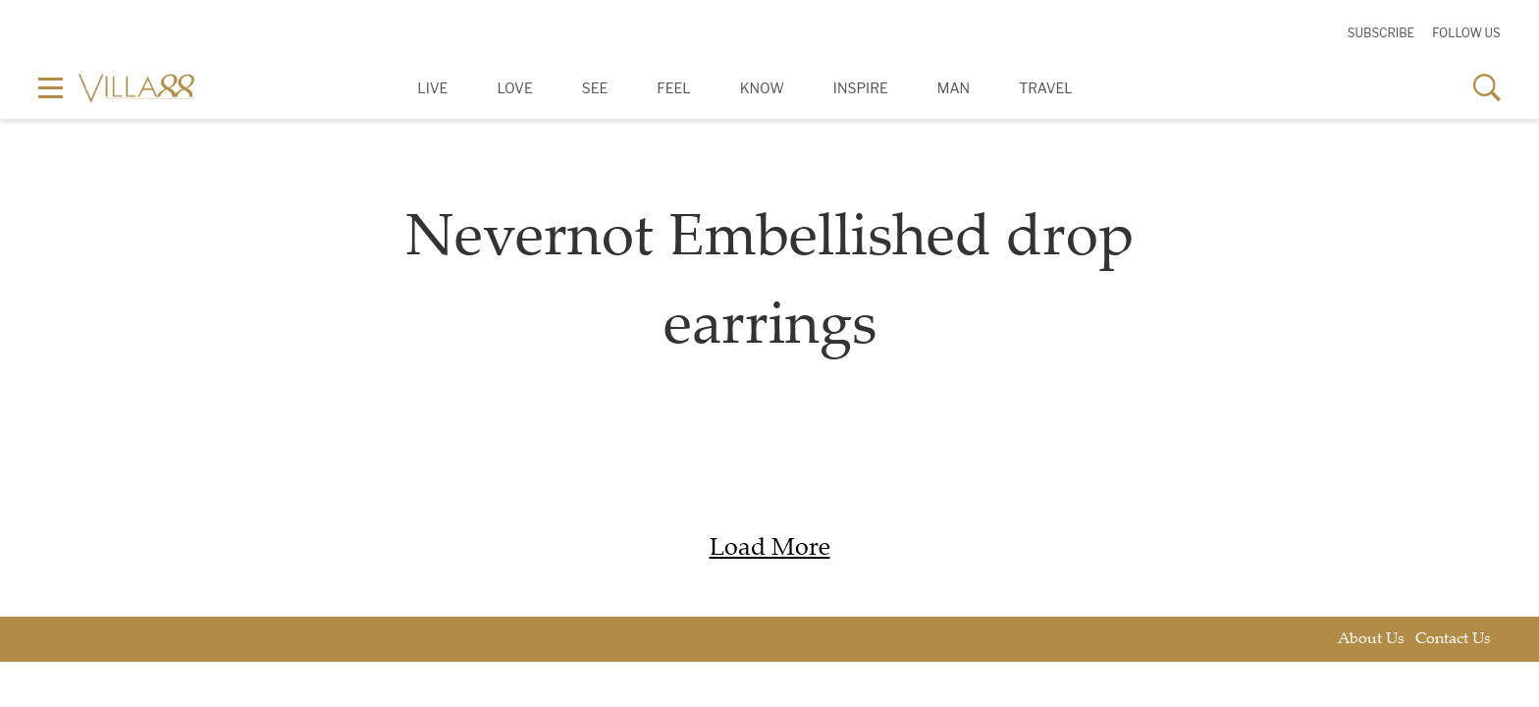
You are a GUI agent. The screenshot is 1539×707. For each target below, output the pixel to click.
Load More (770, 549)
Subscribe (1381, 33)
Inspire (860, 88)
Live (432, 88)
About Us (1371, 639)
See (595, 88)
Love (514, 88)
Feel (673, 88)
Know (762, 88)
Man (953, 88)
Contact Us (1453, 639)
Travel (1046, 88)
